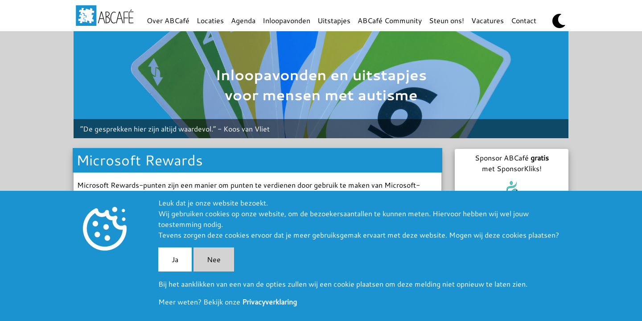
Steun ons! (446, 20)
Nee (214, 259)
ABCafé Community (390, 20)
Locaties (210, 20)
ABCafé (105, 15)
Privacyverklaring (269, 301)
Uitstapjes (333, 20)
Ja (175, 259)
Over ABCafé (168, 20)
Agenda (243, 20)
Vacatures (487, 20)
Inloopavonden (286, 20)
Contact (523, 20)
